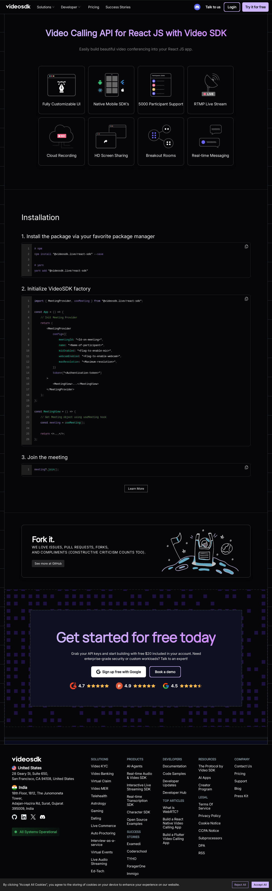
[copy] (246, 246)
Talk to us (212, 7)
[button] (232, 7)
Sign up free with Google (118, 672)
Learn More (136, 488)
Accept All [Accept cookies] (260, 884)
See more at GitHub (48, 563)
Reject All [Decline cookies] (240, 884)
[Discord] (197, 7)
